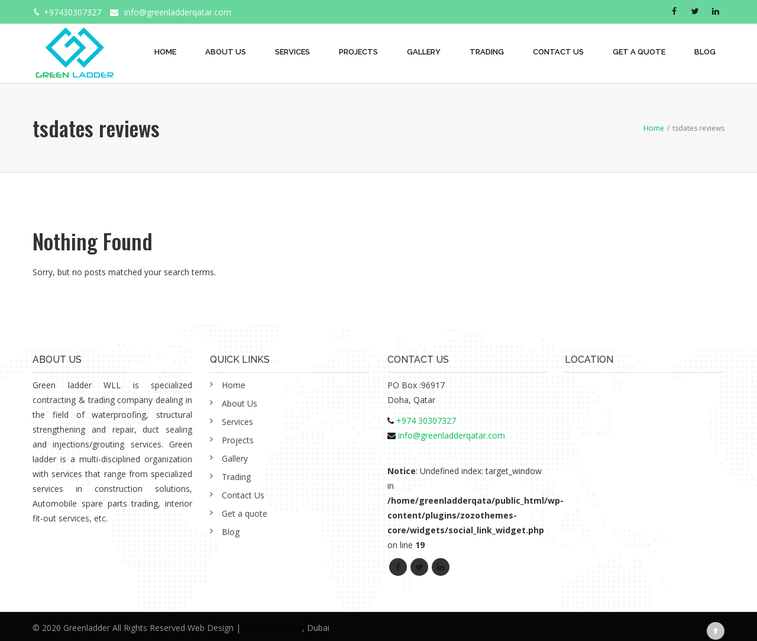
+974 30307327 (426, 420)
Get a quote (639, 51)
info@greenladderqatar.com (177, 12)
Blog (705, 51)
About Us (225, 51)
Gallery (424, 51)
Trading (487, 51)
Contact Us (558, 51)
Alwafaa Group (273, 627)
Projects (358, 51)
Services (292, 51)
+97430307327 (72, 12)
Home (165, 51)
